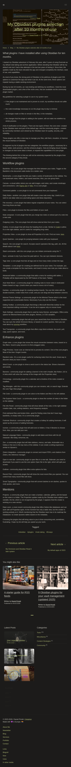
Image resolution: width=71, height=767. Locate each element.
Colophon (28, 719)
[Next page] (52, 547)
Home (5, 48)
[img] (18, 578)
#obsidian (22, 533)
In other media (8, 762)
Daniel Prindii (33, 35)
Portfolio (6, 740)
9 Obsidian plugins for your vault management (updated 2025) (51, 597)
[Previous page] (19, 548)
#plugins (30, 533)
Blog (11, 48)
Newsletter (7, 730)
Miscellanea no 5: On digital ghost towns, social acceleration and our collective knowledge (19, 672)
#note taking (39, 533)
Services (6, 737)
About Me (6, 727)
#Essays (49, 533)
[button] (65, 4)
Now (4, 756)
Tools (38, 18)
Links (5, 749)
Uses (5, 759)
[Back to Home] (4, 5)
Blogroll (5, 752)
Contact (6, 744)
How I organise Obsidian (17, 640)
